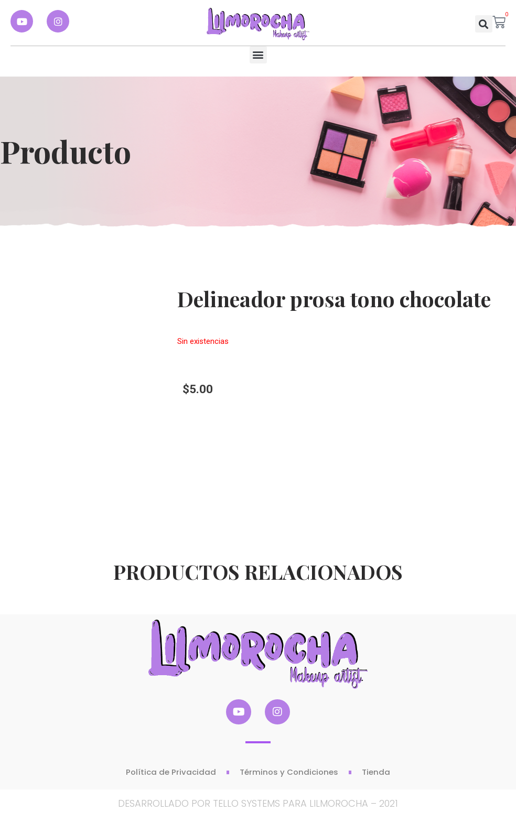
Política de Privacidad (171, 771)
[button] (483, 24)
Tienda (376, 771)
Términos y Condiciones (289, 771)
